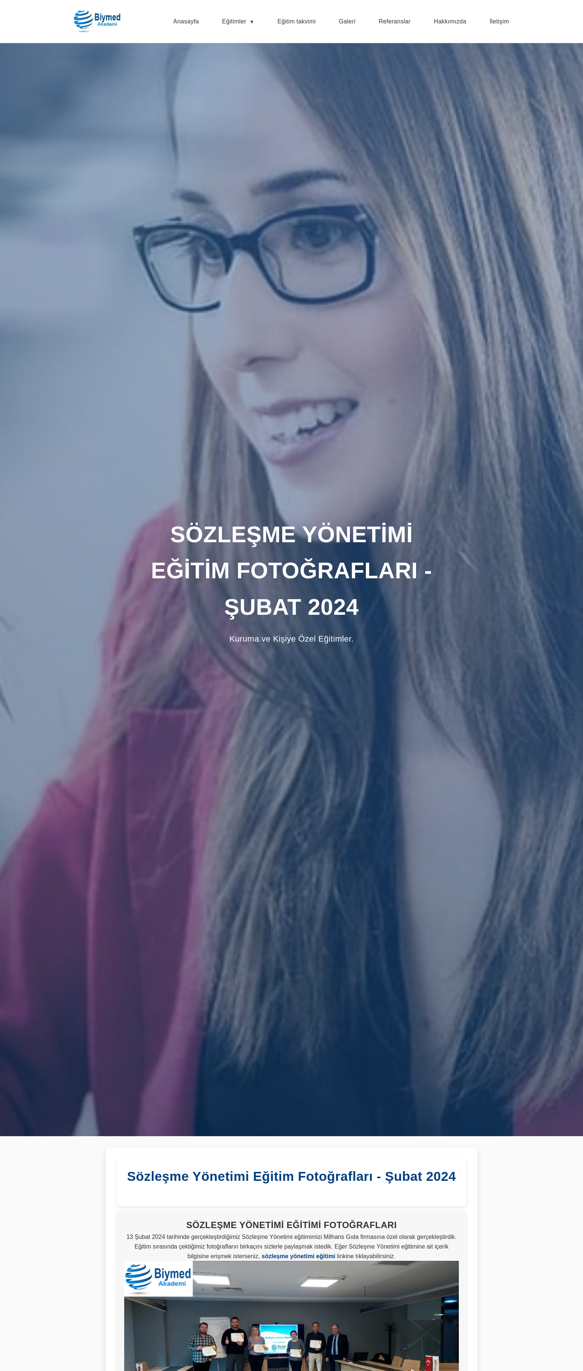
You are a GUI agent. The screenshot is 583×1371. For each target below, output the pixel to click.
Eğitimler (234, 21)
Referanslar (394, 21)
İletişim (499, 21)
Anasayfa (186, 21)
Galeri (347, 21)
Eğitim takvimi (296, 21)
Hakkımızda (450, 21)
